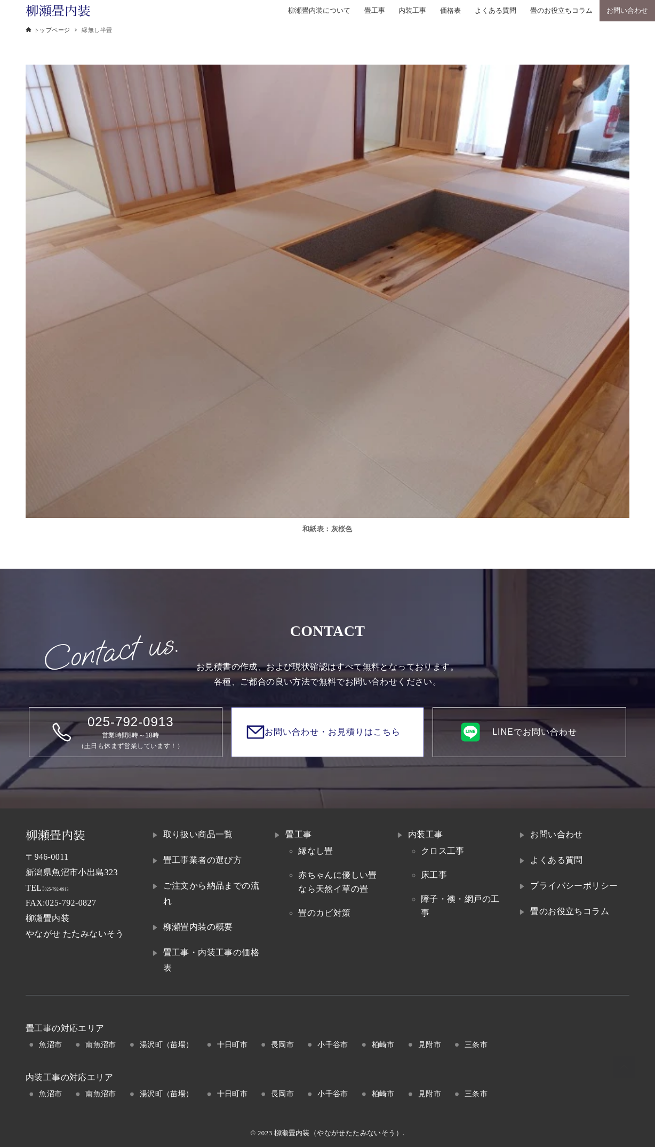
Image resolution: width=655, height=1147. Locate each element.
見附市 (429, 1044)
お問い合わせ (556, 834)
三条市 (476, 1044)
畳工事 (298, 834)
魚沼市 (50, 1044)
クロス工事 (443, 850)
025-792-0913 (69, 887)
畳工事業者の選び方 (202, 860)
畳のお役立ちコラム (569, 911)
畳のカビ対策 (324, 912)
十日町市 (232, 1044)
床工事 (434, 874)
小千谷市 (332, 1044)
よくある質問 (556, 860)
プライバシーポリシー (574, 885)
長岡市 (282, 1044)
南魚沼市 (100, 1044)
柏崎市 (383, 1044)
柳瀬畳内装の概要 (198, 926)
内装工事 (425, 834)
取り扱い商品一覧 (198, 834)
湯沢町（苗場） (167, 1044)
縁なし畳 (315, 850)
